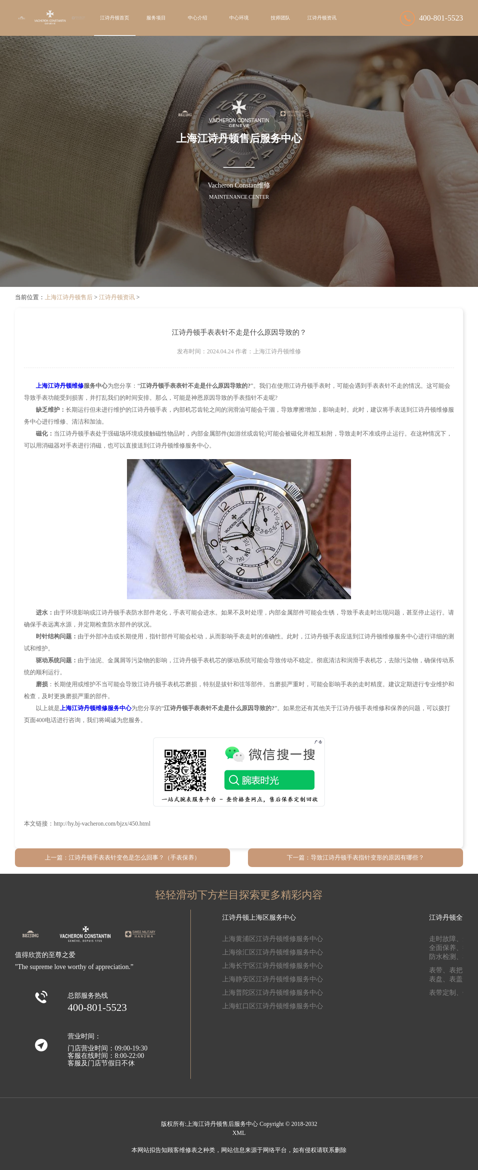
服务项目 (156, 18)
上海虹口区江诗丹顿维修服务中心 (272, 1006)
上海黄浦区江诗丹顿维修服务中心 (272, 938)
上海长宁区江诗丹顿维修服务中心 (272, 965)
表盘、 (439, 979)
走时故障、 (446, 938)
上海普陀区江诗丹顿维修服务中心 (272, 992)
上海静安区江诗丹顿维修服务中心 (272, 979)
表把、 (459, 970)
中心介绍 (197, 18)
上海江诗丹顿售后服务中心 (222, 1124)
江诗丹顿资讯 (321, 18)
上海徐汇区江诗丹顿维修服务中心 (272, 952)
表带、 (439, 970)
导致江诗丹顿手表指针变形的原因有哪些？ (367, 857)
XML (239, 1133)
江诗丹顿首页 (114, 18)
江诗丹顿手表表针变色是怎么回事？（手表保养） (134, 857)
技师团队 (280, 18)
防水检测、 (446, 956)
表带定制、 (446, 992)
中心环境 (239, 18)
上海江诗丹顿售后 (69, 297)
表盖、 (459, 979)
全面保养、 (446, 947)
